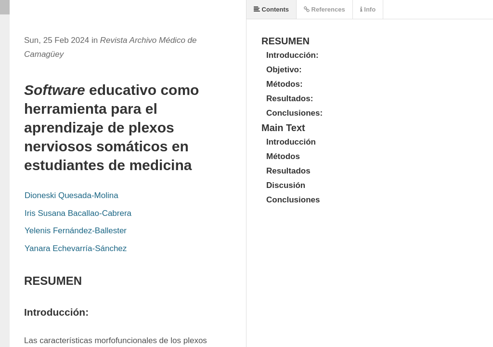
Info (368, 9)
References (324, 9)
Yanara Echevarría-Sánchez (76, 248)
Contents (271, 9)
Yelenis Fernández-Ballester (76, 230)
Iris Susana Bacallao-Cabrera (78, 213)
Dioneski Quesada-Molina (71, 195)
